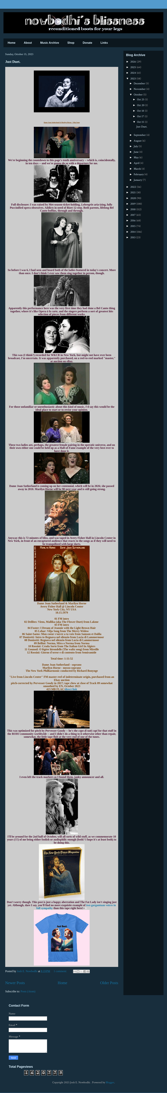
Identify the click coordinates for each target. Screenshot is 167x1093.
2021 (133, 192)
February (139, 174)
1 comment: (61, 971)
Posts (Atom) (28, 991)
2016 (133, 220)
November (140, 89)
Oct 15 (141, 122)
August (138, 141)
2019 (133, 204)
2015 (133, 226)
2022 (133, 187)
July (136, 146)
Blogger (110, 1082)
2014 (133, 232)
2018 (133, 209)
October (138, 94)
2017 (133, 215)
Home (11, 42)
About (28, 42)
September (140, 135)
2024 (133, 73)
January (138, 180)
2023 (133, 78)
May (136, 157)
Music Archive (49, 42)
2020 (133, 198)
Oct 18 (141, 111)
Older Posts (109, 983)
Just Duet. (12, 62)
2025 (133, 67)
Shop (70, 42)
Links (104, 42)
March (138, 169)
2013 (133, 237)
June (136, 152)
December (140, 83)
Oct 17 (141, 116)
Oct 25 (141, 99)
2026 (133, 62)
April (137, 163)
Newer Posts (15, 983)
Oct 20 (141, 105)
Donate (87, 42)
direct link (71, 689)
